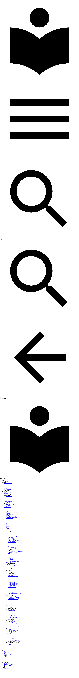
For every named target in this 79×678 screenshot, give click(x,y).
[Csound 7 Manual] (39, 79)
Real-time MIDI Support (10, 609)
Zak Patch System (11, 573)
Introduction (4, 482)
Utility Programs (5, 656)
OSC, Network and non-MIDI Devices (12, 642)
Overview (4, 530)
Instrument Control (9, 578)
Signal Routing (8, 570)
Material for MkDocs (7, 677)
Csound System (4, 491)
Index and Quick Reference (6, 662)
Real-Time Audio (7, 495)
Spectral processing (9, 620)
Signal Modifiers (9, 550)
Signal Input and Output (10, 564)
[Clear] (0, 397)
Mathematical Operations (10, 595)
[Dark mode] (2, 159)
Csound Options (7, 503)
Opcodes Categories (7, 532)
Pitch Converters (9, 605)
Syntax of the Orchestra (8, 511)
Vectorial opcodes (9, 633)
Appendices (4, 667)
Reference (4, 650)
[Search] (4, 239)
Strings (7, 628)
